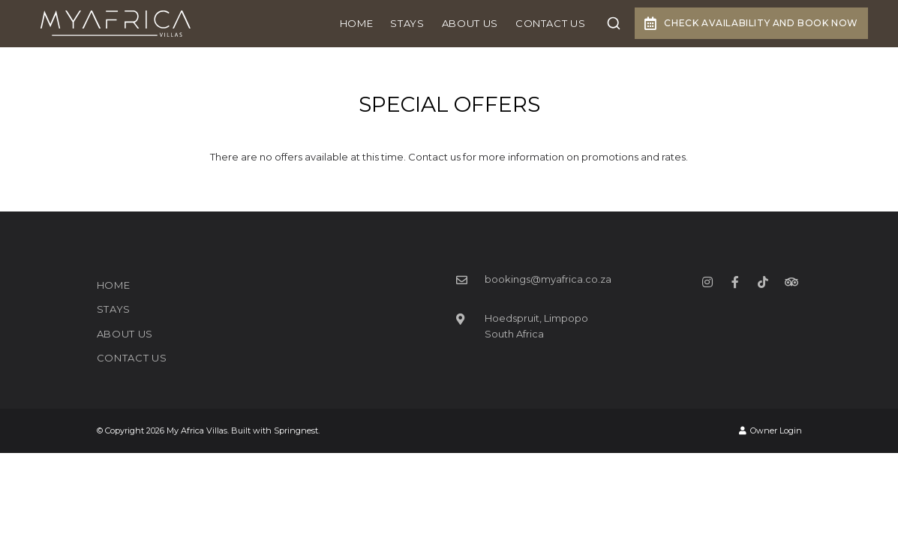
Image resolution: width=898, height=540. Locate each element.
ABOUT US (470, 23)
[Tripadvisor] (790, 282)
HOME (357, 23)
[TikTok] (762, 282)
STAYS (407, 23)
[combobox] (613, 23)
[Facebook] (735, 282)
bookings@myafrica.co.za (548, 279)
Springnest (296, 430)
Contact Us (550, 23)
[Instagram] (707, 282)
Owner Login (770, 430)
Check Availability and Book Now (751, 23)
